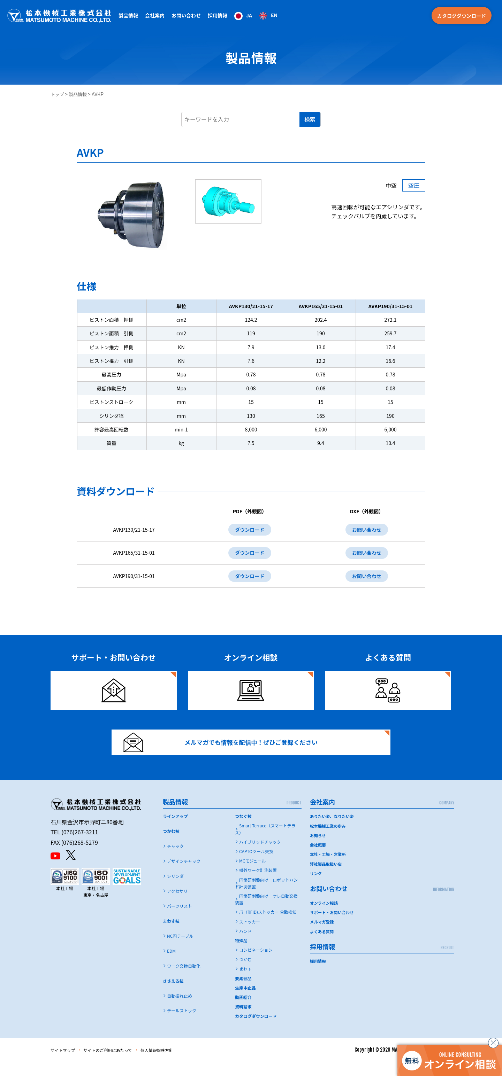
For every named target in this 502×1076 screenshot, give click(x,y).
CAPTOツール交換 (256, 865)
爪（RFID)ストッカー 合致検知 (268, 926)
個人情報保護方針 (174, 1063)
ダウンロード (246, 530)
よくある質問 (322, 945)
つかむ (245, 973)
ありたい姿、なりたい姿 (333, 830)
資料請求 (243, 1020)
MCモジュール (252, 875)
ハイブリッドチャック (260, 855)
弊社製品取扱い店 (326, 877)
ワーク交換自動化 (183, 979)
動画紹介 (243, 1011)
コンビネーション (256, 964)
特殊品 (241, 954)
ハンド (245, 945)
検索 (309, 119)
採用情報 (217, 15)
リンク (316, 887)
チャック (175, 860)
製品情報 (80, 94)
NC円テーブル (180, 949)
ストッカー (249, 935)
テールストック (181, 1024)
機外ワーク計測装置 (258, 884)
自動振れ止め (179, 1009)
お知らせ (318, 849)
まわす (245, 982)
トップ (58, 94)
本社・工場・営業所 (329, 868)
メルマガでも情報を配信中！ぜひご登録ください (229, 752)
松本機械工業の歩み (329, 839)
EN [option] (274, 14)
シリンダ (175, 890)
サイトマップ (65, 1063)
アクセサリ (177, 905)
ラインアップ (175, 830)
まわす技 (171, 934)
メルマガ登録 (322, 935)
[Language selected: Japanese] (256, 15)
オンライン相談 (324, 916)
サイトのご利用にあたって (117, 1063)
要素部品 (243, 992)
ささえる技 (173, 994)
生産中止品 (245, 1001)
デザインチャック (183, 875)
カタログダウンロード (461, 15)
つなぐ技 (243, 830)
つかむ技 (171, 845)
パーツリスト (179, 919)
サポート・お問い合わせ (333, 926)
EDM (171, 964)
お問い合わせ (365, 530)
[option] (268, 15)
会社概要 (318, 858)
